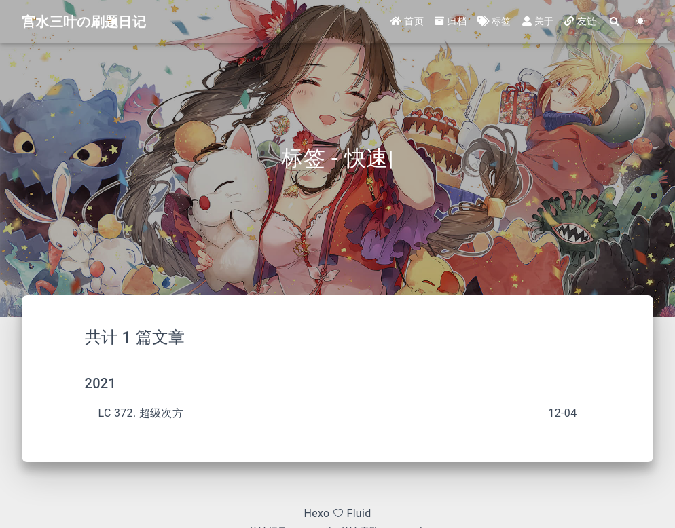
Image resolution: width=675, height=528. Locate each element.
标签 (494, 21)
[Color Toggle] (640, 22)
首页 (407, 21)
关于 (538, 21)
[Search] (614, 22)
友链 (580, 21)
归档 (451, 21)
